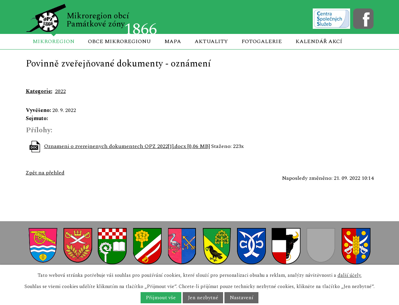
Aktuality (211, 41)
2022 (60, 91)
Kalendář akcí (318, 41)
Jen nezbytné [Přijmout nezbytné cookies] (203, 298)
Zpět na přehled (45, 173)
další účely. (350, 275)
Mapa (172, 41)
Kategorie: (39, 91)
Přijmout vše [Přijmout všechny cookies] (161, 298)
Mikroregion (53, 41)
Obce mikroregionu (119, 41)
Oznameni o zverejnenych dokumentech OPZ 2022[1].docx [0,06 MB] (127, 146)
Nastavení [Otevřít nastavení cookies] (241, 298)
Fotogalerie (261, 41)
